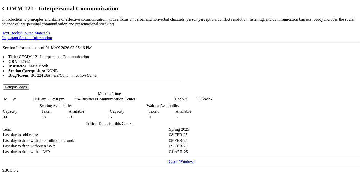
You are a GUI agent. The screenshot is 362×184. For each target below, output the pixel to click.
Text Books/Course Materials (26, 33)
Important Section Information (27, 38)
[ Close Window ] (180, 161)
